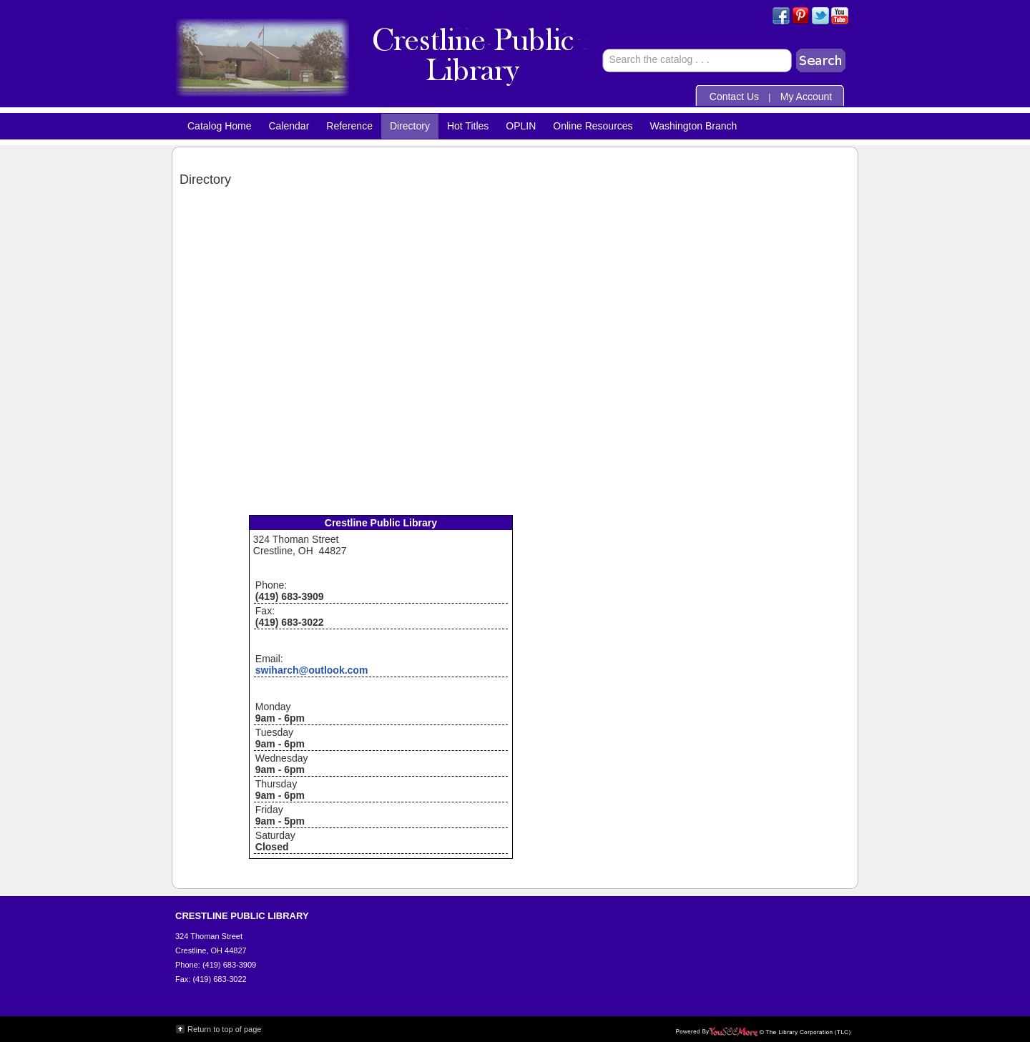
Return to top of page (224, 1029)
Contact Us (734, 96)
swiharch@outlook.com (311, 670)
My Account (806, 96)
